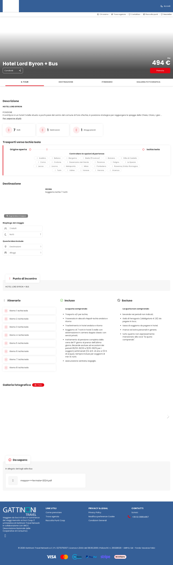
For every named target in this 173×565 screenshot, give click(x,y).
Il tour (24, 82)
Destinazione (66, 82)
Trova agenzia (52, 516)
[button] (12, 118)
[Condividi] (13, 70)
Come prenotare (54, 512)
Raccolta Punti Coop (55, 520)
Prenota (160, 70)
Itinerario (107, 82)
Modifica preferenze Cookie (102, 516)
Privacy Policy (95, 512)
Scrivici (135, 512)
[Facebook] (22, 536)
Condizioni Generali (98, 520)
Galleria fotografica (148, 82)
